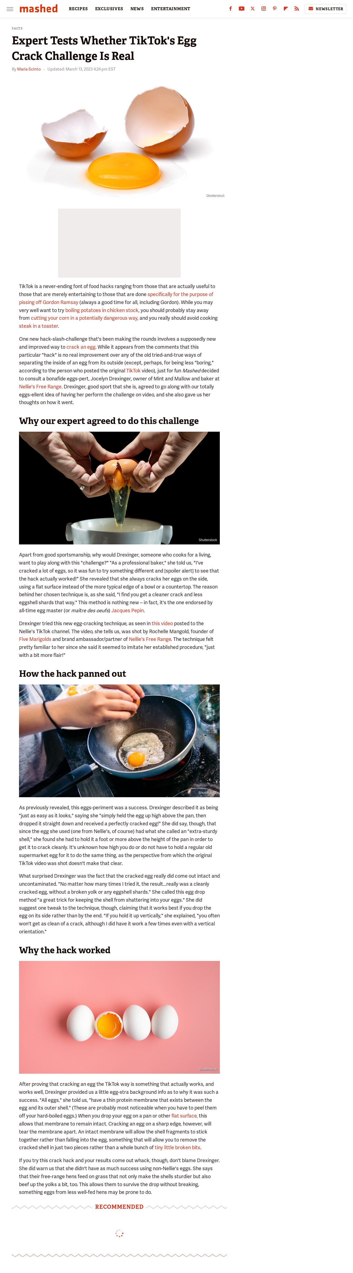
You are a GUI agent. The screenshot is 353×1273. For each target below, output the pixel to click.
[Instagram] (263, 10)
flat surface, (185, 1116)
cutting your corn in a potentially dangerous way (84, 318)
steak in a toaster (38, 326)
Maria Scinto (29, 69)
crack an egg (80, 347)
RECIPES (78, 9)
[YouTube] (241, 10)
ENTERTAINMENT (170, 9)
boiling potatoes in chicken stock (101, 310)
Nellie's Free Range (40, 386)
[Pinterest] (274, 10)
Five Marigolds (35, 639)
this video (162, 623)
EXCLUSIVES (109, 9)
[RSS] (296, 10)
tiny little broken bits (177, 1147)
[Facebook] (230, 10)
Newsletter (325, 8)
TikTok (133, 370)
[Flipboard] (285, 10)
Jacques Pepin (127, 610)
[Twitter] (252, 10)
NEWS (137, 9)
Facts (17, 28)
